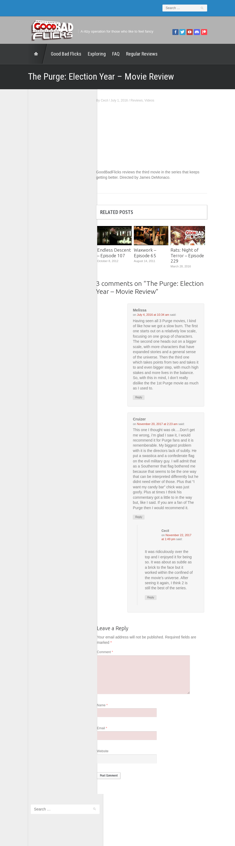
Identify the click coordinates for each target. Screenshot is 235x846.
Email (109, 736)
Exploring (89, 54)
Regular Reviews (134, 54)
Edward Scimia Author (41, 193)
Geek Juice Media (37, 207)
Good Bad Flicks (59, 54)
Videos (156, 100)
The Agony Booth (37, 235)
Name (109, 713)
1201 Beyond (34, 186)
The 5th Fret (33, 228)
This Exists (32, 263)
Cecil (111, 100)
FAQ (108, 54)
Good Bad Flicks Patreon (43, 214)
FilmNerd (31, 200)
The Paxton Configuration (43, 256)
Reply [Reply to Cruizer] (146, 518)
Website (110, 759)
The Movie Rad (35, 249)
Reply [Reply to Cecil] (158, 604)
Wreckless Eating (37, 270)
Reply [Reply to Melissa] (146, 398)
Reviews (144, 100)
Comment (112, 659)
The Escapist (34, 242)
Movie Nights (34, 221)
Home (30, 54)
